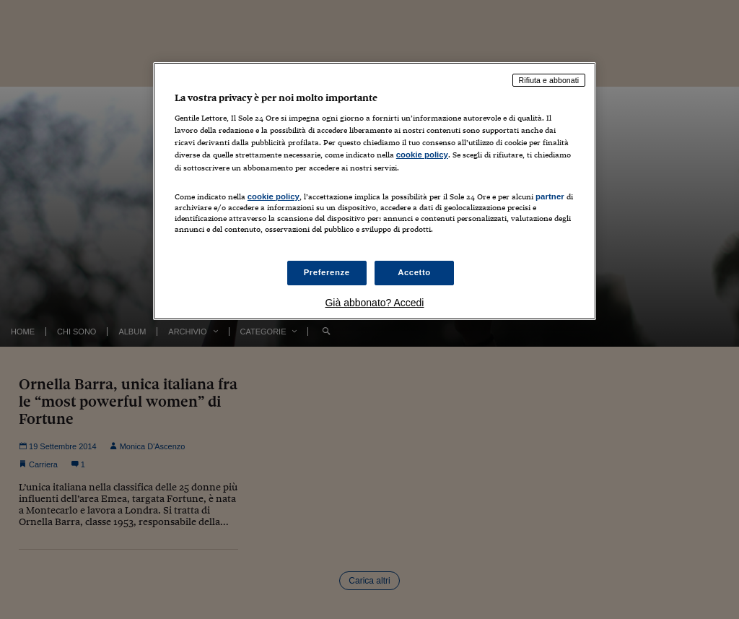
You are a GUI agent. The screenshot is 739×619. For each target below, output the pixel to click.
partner (549, 196)
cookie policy (422, 154)
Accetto (414, 272)
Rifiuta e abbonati (549, 80)
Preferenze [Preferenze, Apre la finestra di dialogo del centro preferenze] (327, 272)
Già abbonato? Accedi (374, 302)
